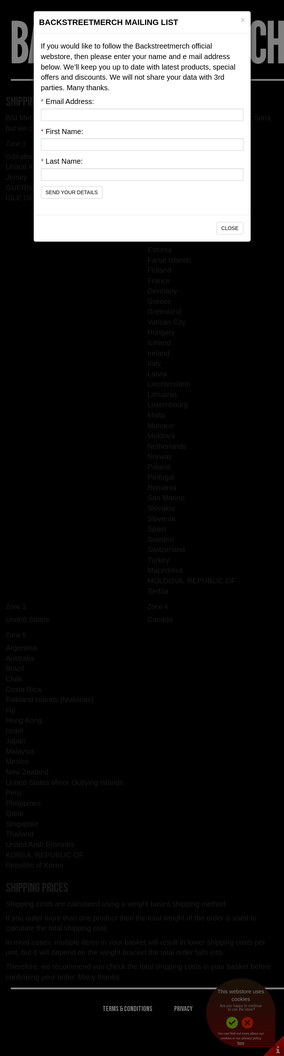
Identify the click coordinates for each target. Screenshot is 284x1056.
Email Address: (67, 101)
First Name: (62, 131)
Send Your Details (72, 192)
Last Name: (62, 161)
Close (229, 228)
